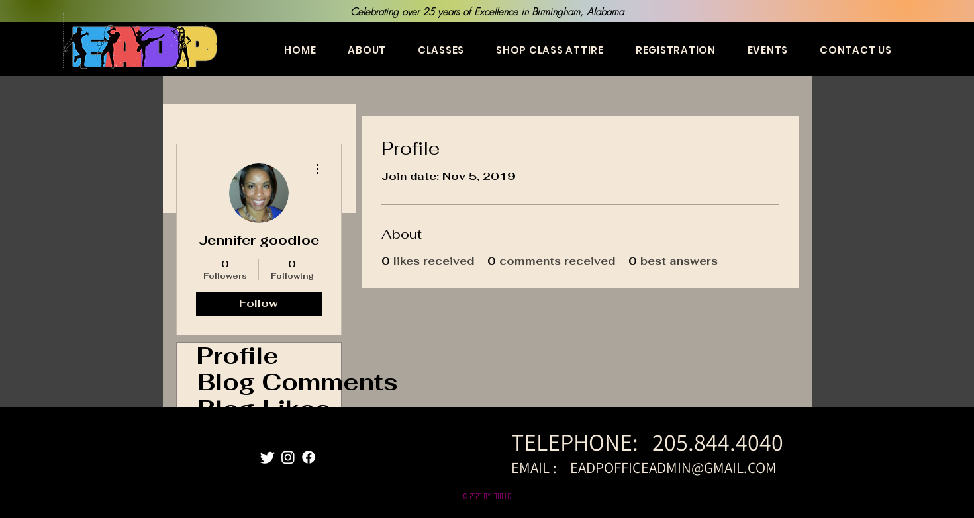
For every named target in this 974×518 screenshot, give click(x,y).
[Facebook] (308, 457)
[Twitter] (267, 457)
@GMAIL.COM (734, 468)
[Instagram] (288, 457)
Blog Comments (269, 382)
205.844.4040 (720, 441)
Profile (238, 356)
